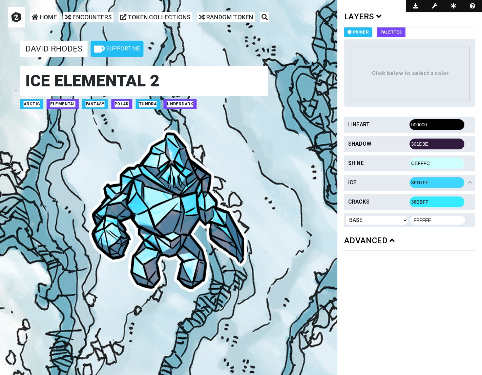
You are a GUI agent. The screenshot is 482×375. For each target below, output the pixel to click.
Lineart (359, 124)
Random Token (226, 17)
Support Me (117, 49)
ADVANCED (369, 240)
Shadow (359, 144)
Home (44, 17)
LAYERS (362, 16)
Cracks (359, 202)
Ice (352, 182)
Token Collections (155, 17)
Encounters (88, 17)
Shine (356, 163)
